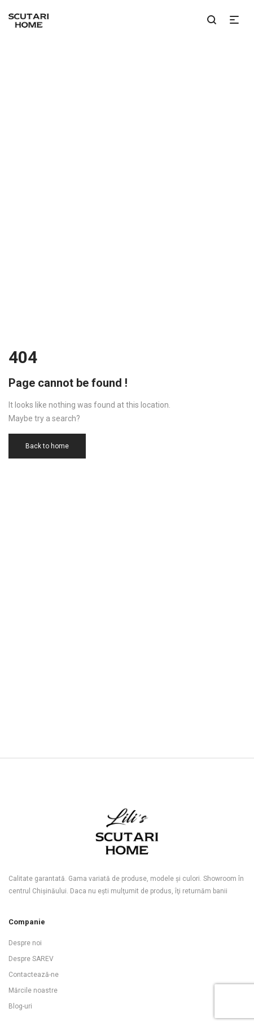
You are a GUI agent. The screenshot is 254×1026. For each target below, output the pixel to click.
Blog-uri (20, 1006)
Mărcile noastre (33, 990)
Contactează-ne (33, 975)
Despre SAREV (31, 959)
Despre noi (25, 943)
